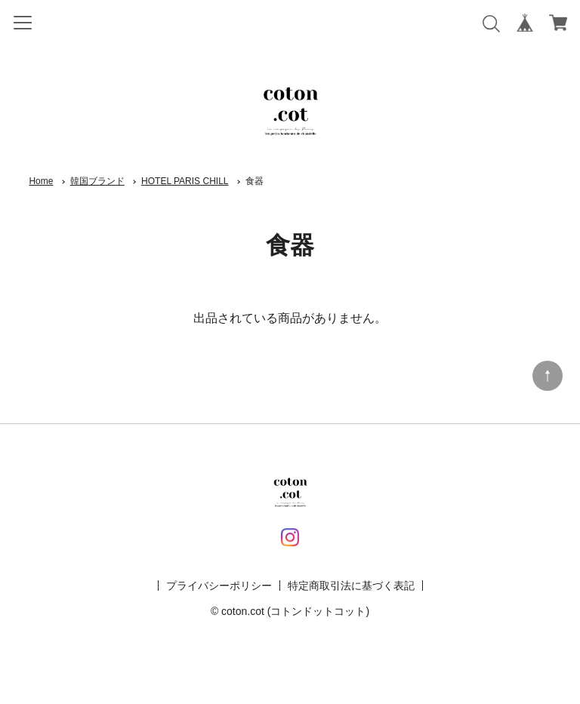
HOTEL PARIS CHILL (184, 181)
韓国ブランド (97, 181)
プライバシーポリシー (219, 585)
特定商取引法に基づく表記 (351, 585)
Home (41, 181)
